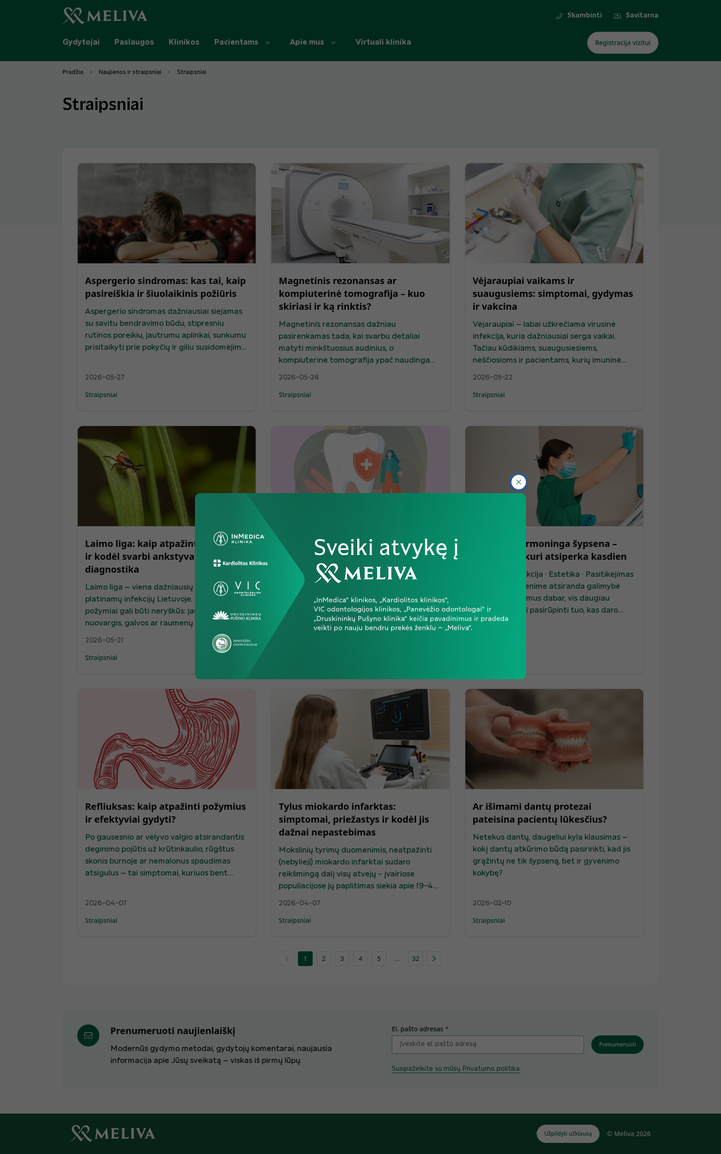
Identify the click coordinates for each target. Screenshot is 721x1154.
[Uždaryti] (518, 482)
